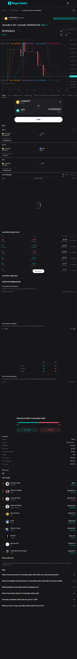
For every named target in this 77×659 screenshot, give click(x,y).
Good (27, 430)
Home (4, 10)
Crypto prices (14, 10)
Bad (50, 430)
